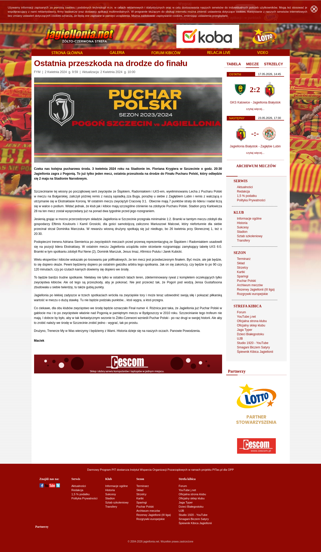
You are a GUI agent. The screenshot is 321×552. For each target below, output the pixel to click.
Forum (241, 312)
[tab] (233, 64)
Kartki (241, 272)
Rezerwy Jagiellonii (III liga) (256, 289)
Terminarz (244, 259)
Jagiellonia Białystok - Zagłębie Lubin (255, 146)
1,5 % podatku (247, 196)
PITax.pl (217, 469)
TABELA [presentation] (234, 64)
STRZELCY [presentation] (273, 64)
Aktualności (245, 187)
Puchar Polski (246, 281)
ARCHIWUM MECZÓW (256, 166)
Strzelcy (242, 267)
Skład (241, 263)
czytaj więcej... (255, 108)
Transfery (243, 240)
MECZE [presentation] (252, 64)
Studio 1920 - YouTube (253, 343)
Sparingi (242, 276)
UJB (240, 338)
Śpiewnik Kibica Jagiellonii (255, 352)
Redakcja (243, 191)
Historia (242, 223)
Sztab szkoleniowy (250, 236)
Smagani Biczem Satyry (253, 347)
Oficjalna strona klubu (252, 321)
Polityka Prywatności (251, 200)
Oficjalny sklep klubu (251, 325)
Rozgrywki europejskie (252, 294)
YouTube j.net (246, 316)
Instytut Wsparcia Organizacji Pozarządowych (158, 469)
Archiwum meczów (250, 285)
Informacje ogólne (249, 218)
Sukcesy (243, 227)
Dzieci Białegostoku (250, 334)
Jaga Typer (244, 330)
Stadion (242, 232)
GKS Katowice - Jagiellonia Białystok (255, 102)
